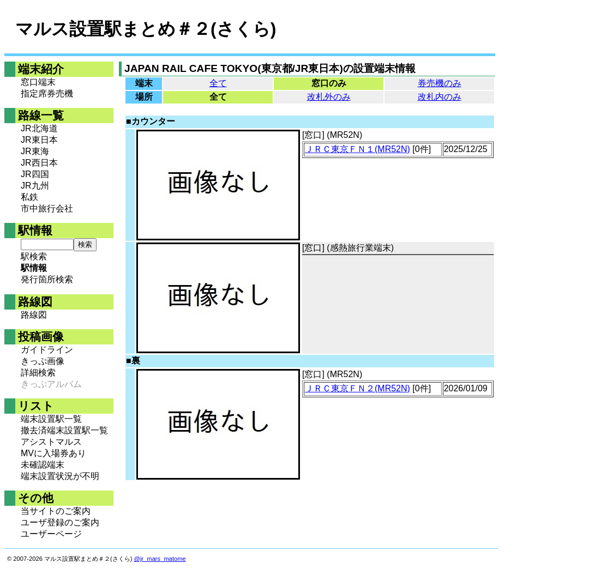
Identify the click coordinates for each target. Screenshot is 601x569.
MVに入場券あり (53, 453)
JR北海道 (39, 128)
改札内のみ (439, 96)
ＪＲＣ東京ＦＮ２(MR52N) (357, 388)
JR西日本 (39, 162)
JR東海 (35, 151)
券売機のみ (439, 83)
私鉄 (29, 197)
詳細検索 (38, 372)
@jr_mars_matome (160, 558)
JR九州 (35, 185)
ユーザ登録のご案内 (60, 522)
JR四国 (35, 174)
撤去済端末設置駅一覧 (64, 430)
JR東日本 (39, 139)
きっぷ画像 (42, 361)
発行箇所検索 (47, 279)
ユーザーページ (51, 533)
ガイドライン (47, 349)
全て (218, 83)
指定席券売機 (47, 93)
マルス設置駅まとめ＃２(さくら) (145, 29)
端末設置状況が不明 (60, 476)
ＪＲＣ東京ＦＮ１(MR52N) (357, 149)
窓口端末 (38, 82)
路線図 (34, 314)
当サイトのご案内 (56, 511)
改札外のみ (329, 96)
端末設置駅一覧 (51, 418)
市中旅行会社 (47, 208)
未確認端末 (42, 464)
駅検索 (34, 256)
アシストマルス (51, 441)
